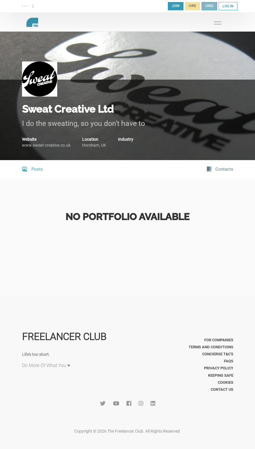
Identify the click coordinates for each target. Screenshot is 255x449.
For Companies (218, 340)
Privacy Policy (218, 368)
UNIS (209, 6)
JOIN (176, 6)
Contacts (220, 169)
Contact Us (222, 389)
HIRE (192, 6)
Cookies (225, 382)
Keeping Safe (220, 375)
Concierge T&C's (217, 354)
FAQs (228, 361)
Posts (32, 169)
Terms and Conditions (211, 347)
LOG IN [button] (228, 6)
